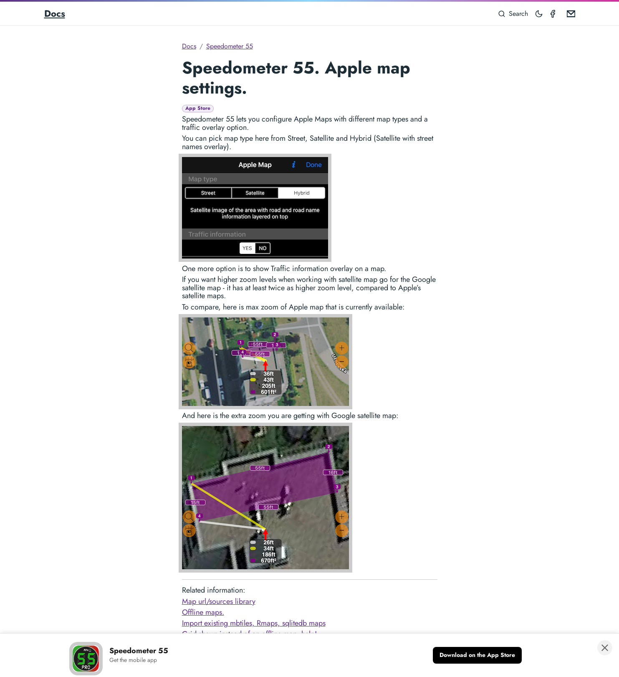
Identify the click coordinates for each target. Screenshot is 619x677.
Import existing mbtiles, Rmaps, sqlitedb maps (254, 623)
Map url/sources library (218, 601)
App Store (197, 108)
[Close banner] (604, 647)
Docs (54, 13)
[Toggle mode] (539, 13)
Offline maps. (203, 612)
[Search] (513, 13)
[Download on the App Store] (477, 655)
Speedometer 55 (229, 46)
